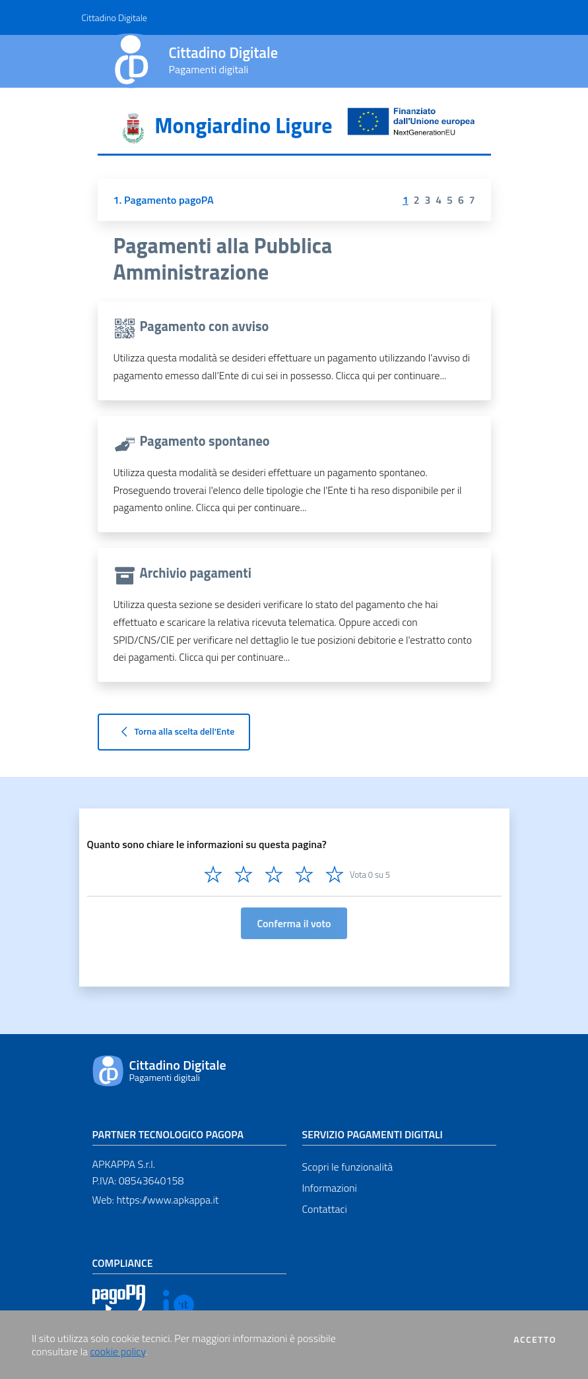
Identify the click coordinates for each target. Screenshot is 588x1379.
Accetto (534, 1339)
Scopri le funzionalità (347, 1167)
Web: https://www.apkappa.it (155, 1200)
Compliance (122, 1263)
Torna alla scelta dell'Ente (174, 732)
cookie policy (118, 1351)
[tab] (294, 130)
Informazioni (329, 1188)
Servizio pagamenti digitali (372, 1134)
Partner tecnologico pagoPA (168, 1134)
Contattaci (324, 1209)
